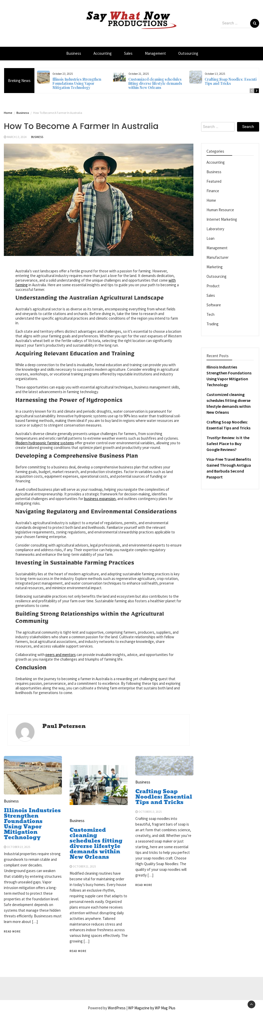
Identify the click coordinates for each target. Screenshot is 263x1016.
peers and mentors (60, 654)
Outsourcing (188, 53)
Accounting (102, 53)
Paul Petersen (64, 726)
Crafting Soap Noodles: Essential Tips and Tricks (232, 81)
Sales (128, 53)
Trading (212, 323)
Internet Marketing (221, 219)
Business (73, 53)
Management (155, 53)
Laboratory (215, 228)
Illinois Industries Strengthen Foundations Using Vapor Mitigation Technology (76, 83)
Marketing (214, 266)
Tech (210, 314)
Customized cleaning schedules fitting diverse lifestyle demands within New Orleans (155, 83)
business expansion (100, 498)
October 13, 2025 (150, 812)
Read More (12, 931)
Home (211, 200)
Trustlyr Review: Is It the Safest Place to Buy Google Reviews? (227, 443)
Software (213, 304)
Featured (213, 181)
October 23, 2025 (18, 847)
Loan (210, 238)
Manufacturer (217, 257)
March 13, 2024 (17, 137)
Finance (212, 190)
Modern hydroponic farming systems (44, 442)
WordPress (117, 1007)
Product (213, 285)
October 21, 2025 (84, 866)
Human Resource (220, 209)
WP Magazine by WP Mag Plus (151, 1007)
